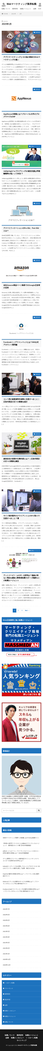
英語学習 (7, 999)
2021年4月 (6, 937)
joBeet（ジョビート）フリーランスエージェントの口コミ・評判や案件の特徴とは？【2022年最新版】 (21, 852)
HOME (6, 14)
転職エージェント (25, 9)
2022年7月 (6, 909)
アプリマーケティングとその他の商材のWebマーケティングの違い (21, 58)
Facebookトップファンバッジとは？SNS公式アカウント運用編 (21, 343)
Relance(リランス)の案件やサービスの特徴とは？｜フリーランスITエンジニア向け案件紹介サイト (21, 882)
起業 (34, 9)
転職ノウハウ (6, 9)
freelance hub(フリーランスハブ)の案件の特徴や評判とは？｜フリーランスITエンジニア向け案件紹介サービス (21, 890)
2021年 (13, 14)
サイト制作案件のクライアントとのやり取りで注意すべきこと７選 (21, 517)
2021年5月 (6, 931)
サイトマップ (21, 1040)
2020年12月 (6, 959)
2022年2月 (6, 920)
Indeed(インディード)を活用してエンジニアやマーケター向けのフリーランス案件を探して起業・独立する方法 (21, 867)
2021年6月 (6, 926)
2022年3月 (6, 915)
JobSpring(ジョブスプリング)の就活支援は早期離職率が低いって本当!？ (21, 172)
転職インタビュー (10, 1011)
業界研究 (15, 9)
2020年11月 (6, 965)
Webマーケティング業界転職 (21, 4)
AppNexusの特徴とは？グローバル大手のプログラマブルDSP (21, 115)
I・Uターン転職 (9, 983)
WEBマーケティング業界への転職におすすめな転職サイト (21, 838)
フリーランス (9, 988)
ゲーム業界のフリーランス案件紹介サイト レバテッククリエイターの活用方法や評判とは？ (21, 859)
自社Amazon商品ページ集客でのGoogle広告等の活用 (21, 286)
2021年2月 (6, 948)
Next (26, 610)
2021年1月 (6, 954)
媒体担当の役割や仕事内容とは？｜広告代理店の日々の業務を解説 (21, 460)
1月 (20, 14)
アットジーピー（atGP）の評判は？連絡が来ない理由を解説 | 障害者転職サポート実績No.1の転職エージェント (21, 577)
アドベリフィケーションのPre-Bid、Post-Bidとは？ (21, 229)
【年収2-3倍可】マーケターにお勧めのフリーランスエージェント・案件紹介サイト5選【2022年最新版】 (21, 844)
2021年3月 (6, 942)
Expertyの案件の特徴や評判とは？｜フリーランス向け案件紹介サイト (21, 875)
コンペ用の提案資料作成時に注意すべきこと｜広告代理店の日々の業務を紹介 (21, 400)
